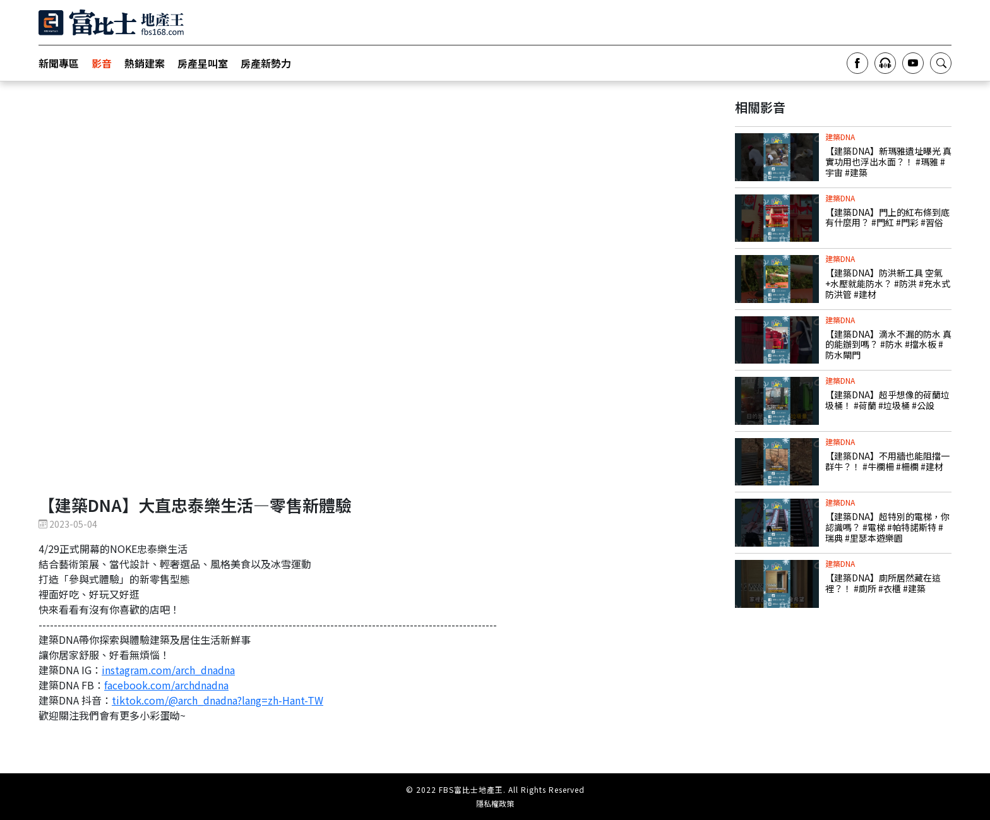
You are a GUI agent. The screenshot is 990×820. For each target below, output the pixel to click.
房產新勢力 (266, 63)
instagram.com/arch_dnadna (168, 669)
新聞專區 (59, 63)
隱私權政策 (495, 803)
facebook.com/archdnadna (166, 684)
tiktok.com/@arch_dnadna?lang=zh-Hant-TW (217, 700)
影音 (102, 63)
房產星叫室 (202, 63)
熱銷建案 (144, 63)
